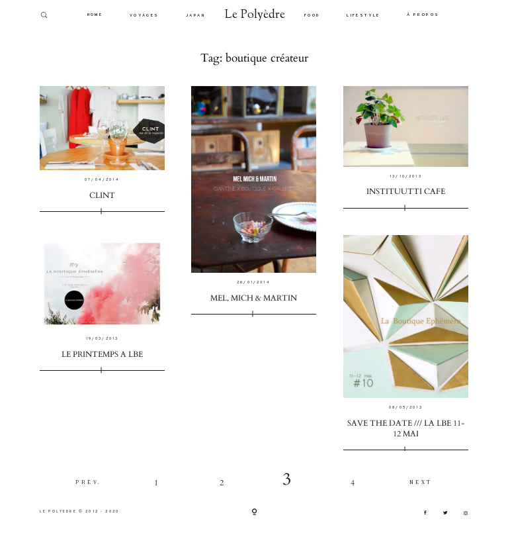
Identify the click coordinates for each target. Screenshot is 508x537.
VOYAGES (144, 15)
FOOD (312, 15)
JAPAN (195, 15)
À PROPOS (423, 15)
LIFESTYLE (363, 15)
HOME (95, 15)
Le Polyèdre (255, 15)
